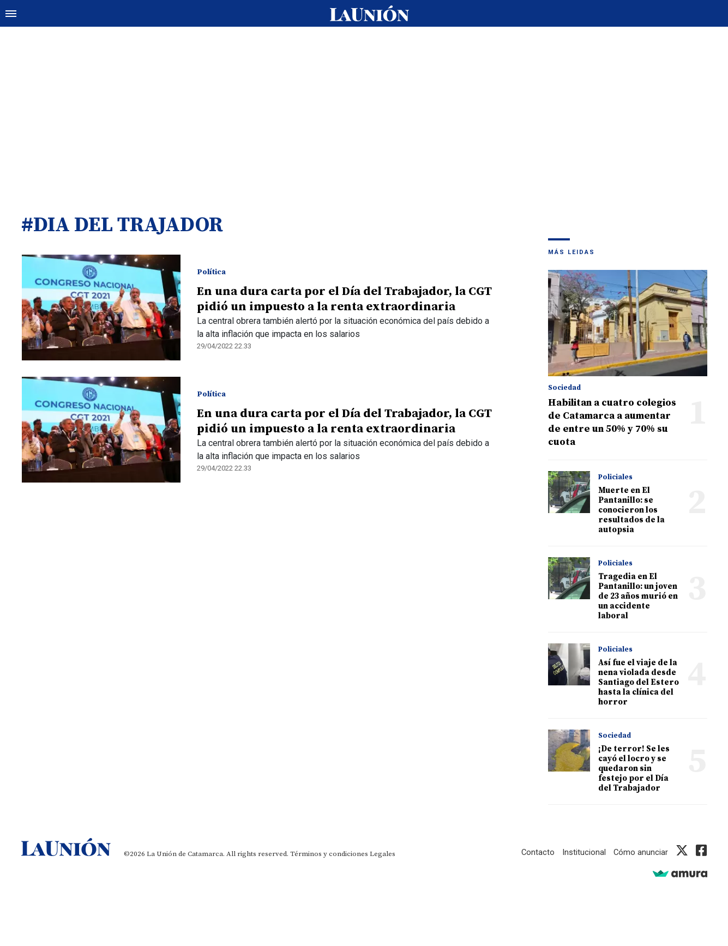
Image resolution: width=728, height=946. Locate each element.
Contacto (537, 853)
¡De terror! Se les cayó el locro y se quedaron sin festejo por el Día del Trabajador (634, 769)
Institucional (583, 853)
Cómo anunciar (640, 853)
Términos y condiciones (329, 854)
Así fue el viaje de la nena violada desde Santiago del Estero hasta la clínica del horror (638, 683)
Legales (382, 854)
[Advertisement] (364, 109)
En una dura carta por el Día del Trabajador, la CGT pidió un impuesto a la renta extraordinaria (343, 300)
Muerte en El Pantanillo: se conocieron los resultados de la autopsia (631, 510)
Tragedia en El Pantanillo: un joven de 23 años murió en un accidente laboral (638, 597)
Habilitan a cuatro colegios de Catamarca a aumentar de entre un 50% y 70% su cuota (612, 423)
